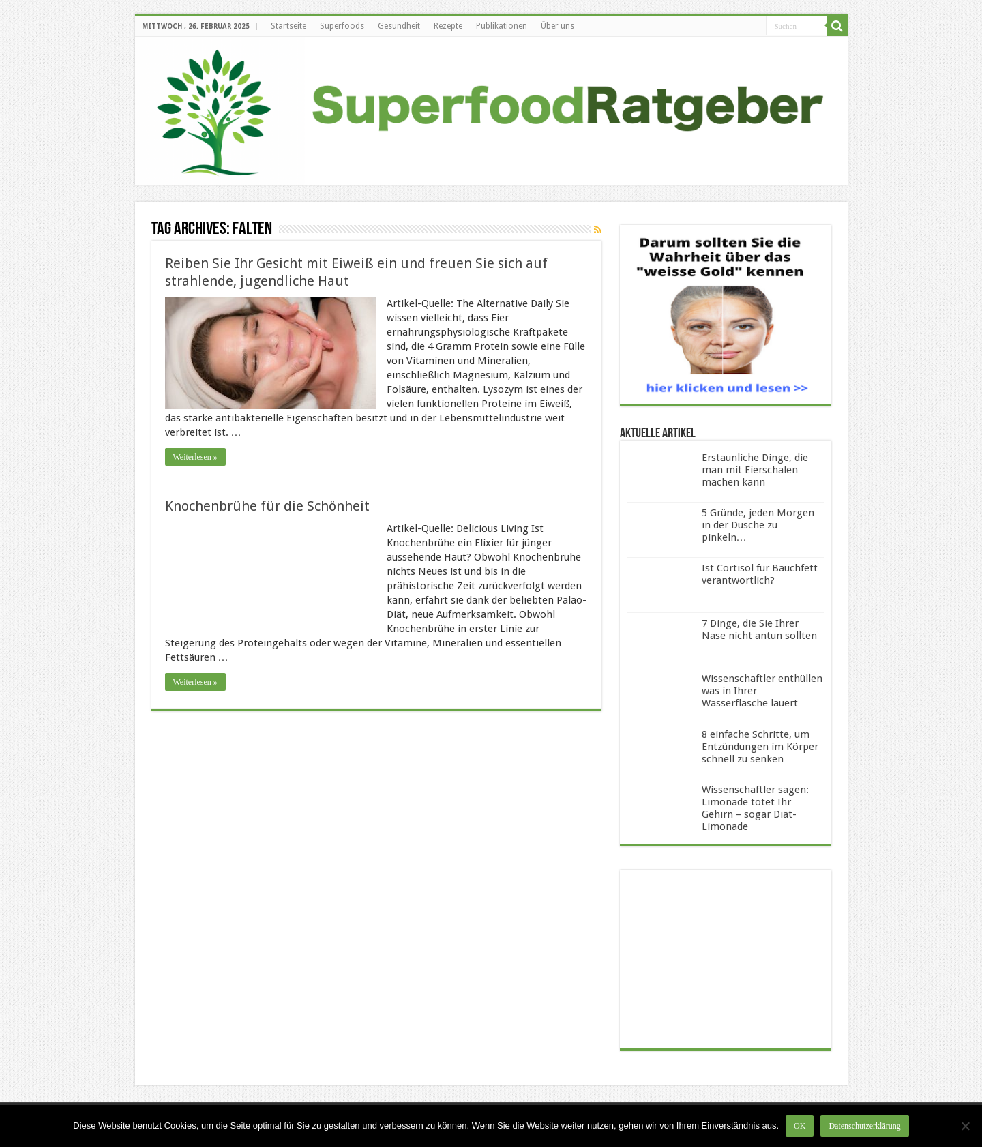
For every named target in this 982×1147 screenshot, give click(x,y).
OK (799, 1126)
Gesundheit (399, 26)
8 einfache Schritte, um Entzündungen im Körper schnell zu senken (760, 746)
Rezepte (448, 26)
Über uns (557, 26)
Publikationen (501, 26)
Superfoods (342, 26)
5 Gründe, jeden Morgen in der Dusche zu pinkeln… (758, 525)
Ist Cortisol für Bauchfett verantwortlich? (760, 574)
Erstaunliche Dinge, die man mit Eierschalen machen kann (755, 469)
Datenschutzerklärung (864, 1126)
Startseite (288, 26)
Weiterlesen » (195, 457)
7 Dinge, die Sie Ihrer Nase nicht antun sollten (759, 629)
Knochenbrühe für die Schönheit (267, 506)
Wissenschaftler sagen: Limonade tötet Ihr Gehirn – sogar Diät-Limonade (755, 808)
